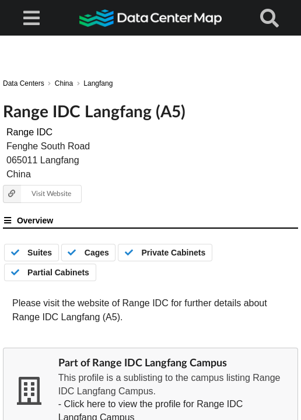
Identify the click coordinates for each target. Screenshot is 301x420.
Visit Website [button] (37, 194)
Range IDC (29, 132)
